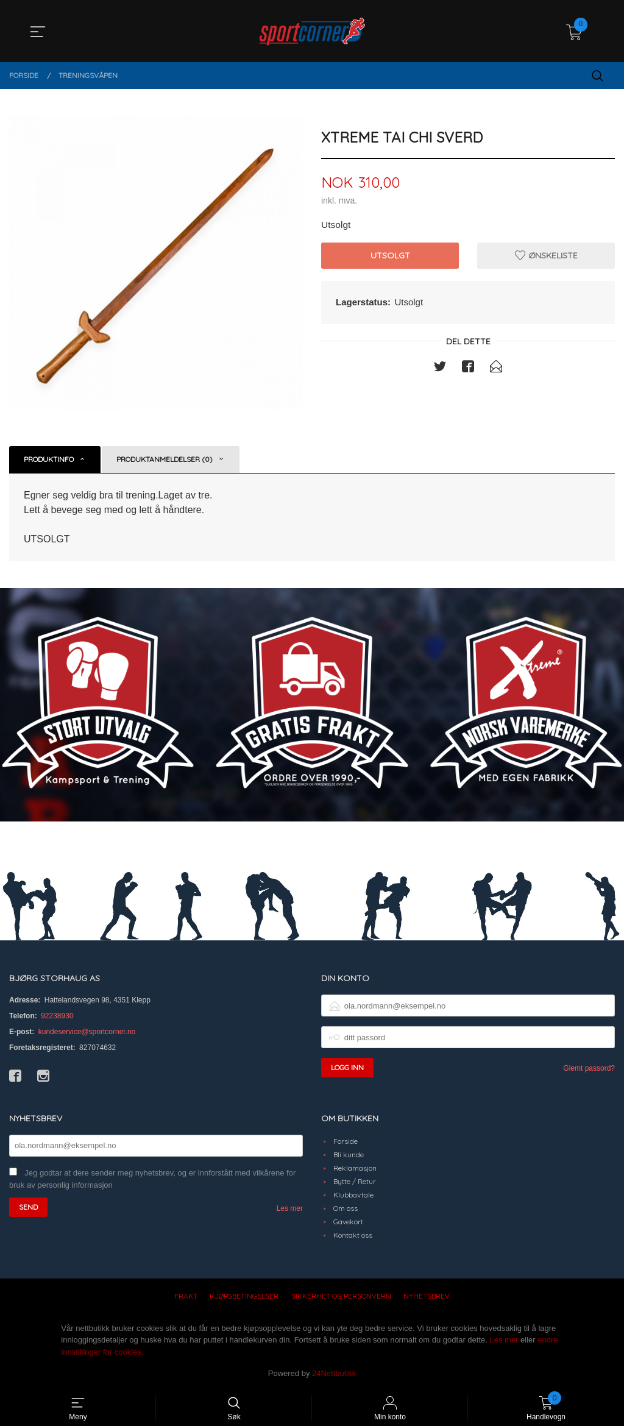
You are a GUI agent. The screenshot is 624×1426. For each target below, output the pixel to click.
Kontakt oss (352, 1235)
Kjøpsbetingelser (244, 1295)
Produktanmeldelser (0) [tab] (164, 459)
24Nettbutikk (334, 1373)
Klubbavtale (353, 1194)
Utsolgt (390, 255)
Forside (345, 1141)
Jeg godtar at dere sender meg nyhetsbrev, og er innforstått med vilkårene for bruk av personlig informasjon (152, 1179)
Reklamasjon (355, 1167)
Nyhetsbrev (426, 1295)
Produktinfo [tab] (49, 459)
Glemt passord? (589, 1068)
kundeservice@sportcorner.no (87, 1031)
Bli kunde (348, 1154)
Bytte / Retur (354, 1181)
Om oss (345, 1208)
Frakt (185, 1295)
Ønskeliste (546, 255)
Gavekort (348, 1221)
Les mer (290, 1208)
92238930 (57, 1016)
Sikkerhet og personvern (341, 1295)
